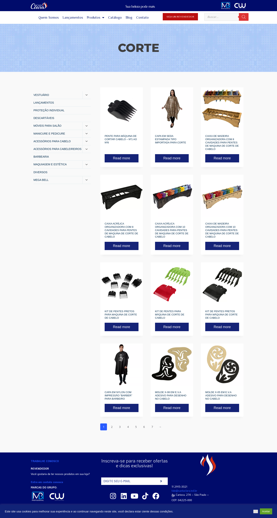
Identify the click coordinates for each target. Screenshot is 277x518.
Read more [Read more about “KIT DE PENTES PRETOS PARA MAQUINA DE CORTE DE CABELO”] (121, 327)
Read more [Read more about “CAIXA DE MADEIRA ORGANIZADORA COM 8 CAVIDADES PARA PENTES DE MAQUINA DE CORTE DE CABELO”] (222, 158)
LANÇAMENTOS (43, 102)
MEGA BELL (41, 179)
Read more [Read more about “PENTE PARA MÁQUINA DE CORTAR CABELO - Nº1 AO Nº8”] (121, 158)
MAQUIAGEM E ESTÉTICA (50, 164)
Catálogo (115, 17)
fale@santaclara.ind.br (184, 490)
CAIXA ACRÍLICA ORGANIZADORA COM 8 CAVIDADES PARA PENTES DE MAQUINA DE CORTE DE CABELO (121, 230)
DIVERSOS (40, 172)
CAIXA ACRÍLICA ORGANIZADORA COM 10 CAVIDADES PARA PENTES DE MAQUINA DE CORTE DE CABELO (172, 230)
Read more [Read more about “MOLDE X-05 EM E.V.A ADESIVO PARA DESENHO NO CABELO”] (222, 408)
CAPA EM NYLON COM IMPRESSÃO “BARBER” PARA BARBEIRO (118, 395)
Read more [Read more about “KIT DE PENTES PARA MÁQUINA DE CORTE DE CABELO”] (171, 327)
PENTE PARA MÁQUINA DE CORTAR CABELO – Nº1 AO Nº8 (121, 139)
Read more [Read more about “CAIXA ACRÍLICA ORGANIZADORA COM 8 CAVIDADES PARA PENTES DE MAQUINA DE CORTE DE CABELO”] (121, 246)
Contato (142, 17)
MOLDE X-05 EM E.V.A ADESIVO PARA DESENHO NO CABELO (221, 395)
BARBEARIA (41, 156)
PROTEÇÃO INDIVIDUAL (48, 110)
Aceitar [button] (266, 511)
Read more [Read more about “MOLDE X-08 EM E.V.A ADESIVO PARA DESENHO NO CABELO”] (171, 408)
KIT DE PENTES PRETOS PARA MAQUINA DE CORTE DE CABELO (121, 314)
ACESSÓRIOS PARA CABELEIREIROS (57, 148)
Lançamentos (73, 17)
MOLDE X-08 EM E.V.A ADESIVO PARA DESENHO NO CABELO (170, 395)
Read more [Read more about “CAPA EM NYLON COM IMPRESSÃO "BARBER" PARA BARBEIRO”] (121, 408)
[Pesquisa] (244, 17)
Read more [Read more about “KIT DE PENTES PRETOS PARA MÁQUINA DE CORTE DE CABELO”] (222, 327)
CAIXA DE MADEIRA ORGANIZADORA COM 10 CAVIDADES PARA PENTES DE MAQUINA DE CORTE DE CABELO (222, 230)
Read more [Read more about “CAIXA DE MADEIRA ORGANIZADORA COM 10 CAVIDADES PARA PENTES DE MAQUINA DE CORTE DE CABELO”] (222, 246)
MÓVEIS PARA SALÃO (47, 125)
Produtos (95, 17)
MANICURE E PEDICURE (49, 133)
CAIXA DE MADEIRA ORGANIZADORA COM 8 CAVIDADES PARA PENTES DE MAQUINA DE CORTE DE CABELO (222, 142)
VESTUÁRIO (41, 94)
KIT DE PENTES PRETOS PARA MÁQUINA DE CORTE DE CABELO (221, 314)
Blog (129, 17)
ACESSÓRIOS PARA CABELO (52, 141)
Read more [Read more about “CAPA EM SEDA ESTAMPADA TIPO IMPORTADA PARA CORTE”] (171, 158)
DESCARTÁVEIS (43, 118)
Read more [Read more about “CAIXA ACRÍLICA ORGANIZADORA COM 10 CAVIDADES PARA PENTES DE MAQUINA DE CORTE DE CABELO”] (171, 246)
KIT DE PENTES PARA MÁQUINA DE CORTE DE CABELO (169, 314)
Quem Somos (48, 17)
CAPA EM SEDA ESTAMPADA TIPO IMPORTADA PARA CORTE (170, 139)
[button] (255, 511)
